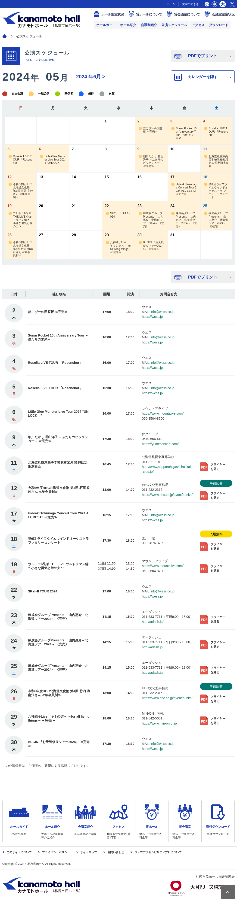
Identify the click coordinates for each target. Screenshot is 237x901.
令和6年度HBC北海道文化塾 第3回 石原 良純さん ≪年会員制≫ (21, 191)
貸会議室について (187, 14)
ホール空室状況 (112, 14)
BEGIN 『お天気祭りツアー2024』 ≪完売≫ (151, 246)
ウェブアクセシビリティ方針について (158, 852)
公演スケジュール (174, 25)
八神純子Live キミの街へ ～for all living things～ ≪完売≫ (118, 247)
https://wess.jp (152, 317)
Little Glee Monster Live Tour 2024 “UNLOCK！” (52, 160)
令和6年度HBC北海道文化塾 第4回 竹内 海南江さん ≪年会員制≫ (21, 249)
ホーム (171, 4)
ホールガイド (106, 25)
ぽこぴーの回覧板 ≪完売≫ (150, 130)
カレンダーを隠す (203, 77)
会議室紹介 (149, 25)
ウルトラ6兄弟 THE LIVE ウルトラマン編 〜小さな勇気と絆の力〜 (20, 220)
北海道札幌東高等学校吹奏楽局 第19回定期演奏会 (216, 161)
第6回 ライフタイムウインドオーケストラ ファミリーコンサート (216, 191)
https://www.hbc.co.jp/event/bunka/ (167, 495)
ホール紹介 (128, 25)
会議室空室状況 (223, 14)
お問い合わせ (115, 852)
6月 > (90, 76)
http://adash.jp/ (152, 622)
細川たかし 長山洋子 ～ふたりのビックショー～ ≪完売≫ (151, 161)
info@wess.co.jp (162, 312)
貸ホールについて (149, 14)
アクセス (198, 25)
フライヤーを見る (217, 467)
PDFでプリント (202, 55)
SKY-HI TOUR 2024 (118, 215)
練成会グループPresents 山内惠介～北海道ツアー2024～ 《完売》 (151, 220)
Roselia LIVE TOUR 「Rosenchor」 (216, 132)
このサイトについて (19, 852)
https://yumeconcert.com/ (160, 444)
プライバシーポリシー (56, 852)
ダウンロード (218, 25)
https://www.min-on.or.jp (159, 723)
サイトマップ (88, 852)
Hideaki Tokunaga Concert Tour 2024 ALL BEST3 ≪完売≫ (183, 189)
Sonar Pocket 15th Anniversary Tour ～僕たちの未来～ (183, 133)
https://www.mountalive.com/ (163, 413)
